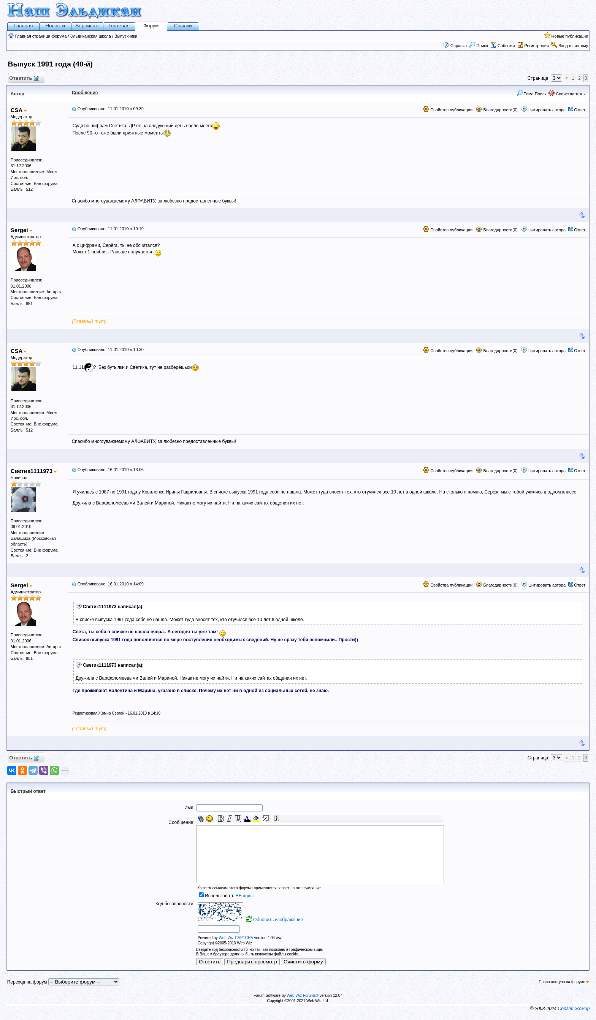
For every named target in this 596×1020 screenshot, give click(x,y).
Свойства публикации (447, 110)
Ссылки (183, 25)
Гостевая (119, 25)
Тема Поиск (532, 94)
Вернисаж (87, 25)
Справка (458, 45)
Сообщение (85, 92)
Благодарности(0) (496, 110)
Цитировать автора (547, 110)
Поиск (478, 45)
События (502, 45)
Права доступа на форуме (564, 982)
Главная (23, 25)
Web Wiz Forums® (303, 995)
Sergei (21, 230)
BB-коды (245, 895)
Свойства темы (566, 94)
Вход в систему (573, 45)
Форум (151, 25)
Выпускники (125, 36)
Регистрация (537, 45)
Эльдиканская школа (90, 36)
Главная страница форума (41, 36)
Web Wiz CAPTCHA (236, 938)
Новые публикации (570, 36)
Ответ (579, 110)
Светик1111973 (34, 471)
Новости (55, 25)
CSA (19, 110)
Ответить (24, 78)
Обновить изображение (278, 919)
